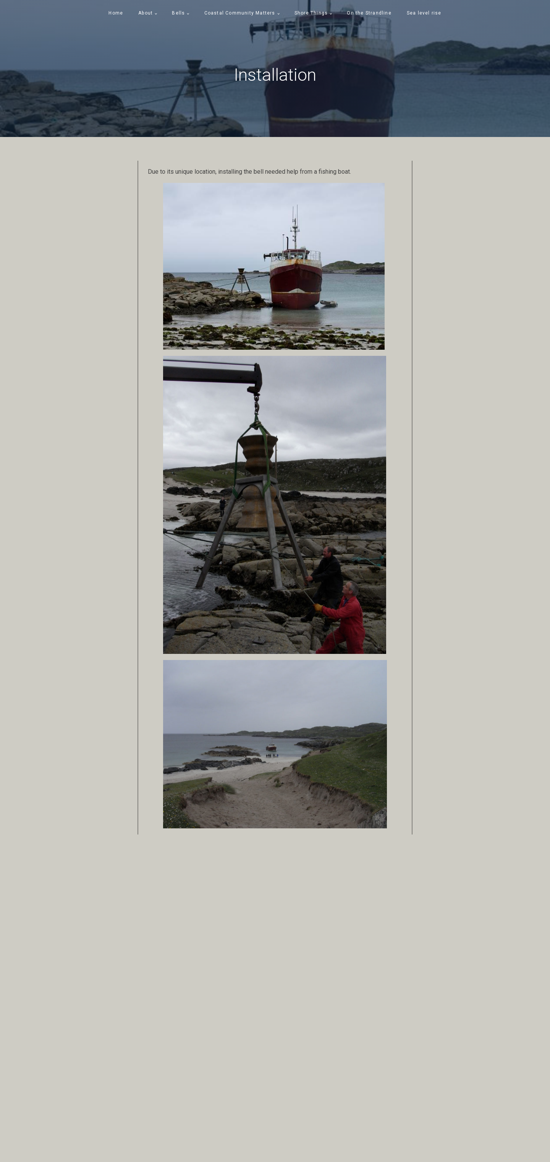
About (145, 13)
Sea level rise (424, 13)
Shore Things (311, 13)
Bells (178, 13)
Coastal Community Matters (239, 13)
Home (115, 13)
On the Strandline (369, 13)
